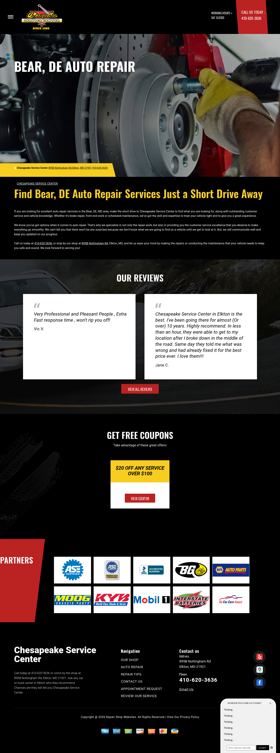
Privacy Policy (189, 717)
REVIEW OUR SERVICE (139, 696)
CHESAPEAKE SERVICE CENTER (37, 183)
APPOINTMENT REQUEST (141, 689)
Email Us (186, 689)
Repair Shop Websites (121, 717)
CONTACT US (131, 681)
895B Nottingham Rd (95, 243)
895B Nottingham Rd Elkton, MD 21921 (70, 167)
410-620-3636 (251, 18)
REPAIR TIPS (131, 674)
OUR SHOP (129, 660)
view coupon (140, 498)
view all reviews (140, 388)
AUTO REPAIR (132, 667)
